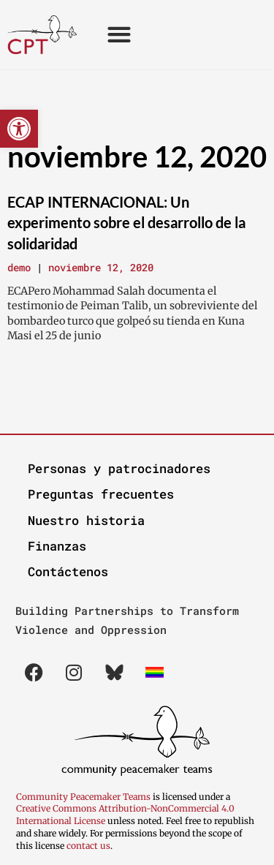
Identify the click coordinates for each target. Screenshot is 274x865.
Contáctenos (68, 571)
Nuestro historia (86, 520)
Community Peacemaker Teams (84, 796)
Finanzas (57, 545)
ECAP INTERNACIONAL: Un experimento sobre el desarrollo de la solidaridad (126, 222)
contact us (88, 845)
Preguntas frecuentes (101, 494)
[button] (19, 129)
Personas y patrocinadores (119, 468)
